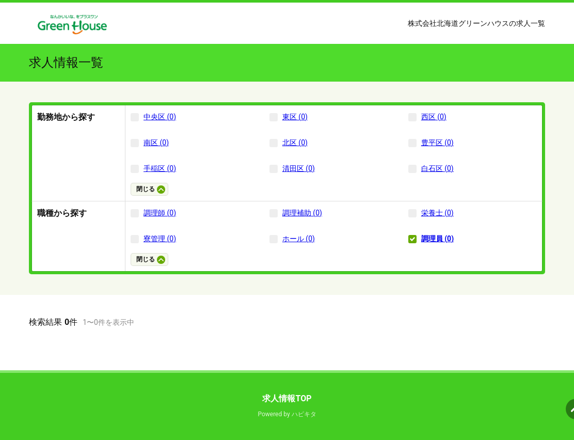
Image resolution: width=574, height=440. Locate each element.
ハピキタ (304, 414)
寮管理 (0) (160, 238)
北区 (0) (295, 142)
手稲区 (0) (160, 168)
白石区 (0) (437, 168)
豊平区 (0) (437, 142)
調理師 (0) (160, 213)
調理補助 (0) (302, 213)
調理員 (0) (437, 238)
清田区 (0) (298, 168)
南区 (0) (156, 142)
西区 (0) (434, 117)
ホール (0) (298, 238)
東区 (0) (295, 117)
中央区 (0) (160, 117)
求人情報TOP (286, 398)
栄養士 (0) (437, 213)
